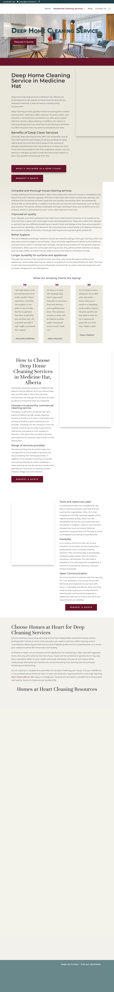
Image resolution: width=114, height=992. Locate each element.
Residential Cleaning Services (68, 9)
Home (48, 9)
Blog (90, 9)
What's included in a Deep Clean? (39, 169)
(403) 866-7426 (10, 2)
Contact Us (100, 9)
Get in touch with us (20, 677)
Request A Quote (24, 41)
